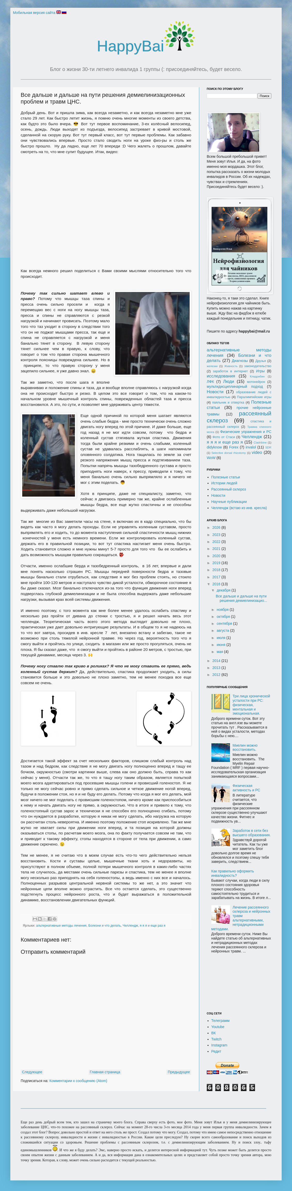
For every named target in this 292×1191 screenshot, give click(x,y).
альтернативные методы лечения (61, 925)
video (257, 452)
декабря (224, 590)
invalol (251, 447)
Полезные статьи (225, 477)
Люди (228, 381)
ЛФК (210, 382)
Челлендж (130, 925)
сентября (225, 623)
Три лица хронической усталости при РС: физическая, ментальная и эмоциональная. (251, 704)
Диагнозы (240, 361)
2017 (216, 577)
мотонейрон (256, 382)
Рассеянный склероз (228, 489)
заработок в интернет (230, 371)
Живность (230, 366)
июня (221, 645)
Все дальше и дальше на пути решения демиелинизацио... (241, 598)
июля (221, 638)
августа (223, 630)
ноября (223, 610)
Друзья (260, 361)
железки (212, 366)
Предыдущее (179, 1072)
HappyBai (146, 46)
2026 (216, 527)
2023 (216, 535)
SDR (268, 447)
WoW (211, 458)
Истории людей (224, 483)
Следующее (32, 1072)
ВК (213, 1033)
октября (224, 616)
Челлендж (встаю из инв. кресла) (239, 508)
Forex (234, 447)
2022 (216, 542)
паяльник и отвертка (228, 402)
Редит (216, 1051)
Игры (260, 371)
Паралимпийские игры (254, 397)
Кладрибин (257, 376)
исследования (221, 376)
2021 (216, 549)
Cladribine (260, 442)
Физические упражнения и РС (245, 432)
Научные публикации (229, 502)
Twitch (216, 1039)
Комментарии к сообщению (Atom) (78, 1081)
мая (220, 652)
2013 (216, 668)
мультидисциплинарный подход (235, 386)
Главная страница (105, 1072)
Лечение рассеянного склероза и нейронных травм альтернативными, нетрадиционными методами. (241, 918)
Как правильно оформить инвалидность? (232, 873)
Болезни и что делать (104, 925)
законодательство (257, 366)
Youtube (218, 1027)
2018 (216, 570)
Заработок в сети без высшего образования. (252, 833)
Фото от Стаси (224, 437)
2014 (216, 661)
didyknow (214, 447)
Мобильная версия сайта (34, 13)
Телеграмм (220, 1021)
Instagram (219, 1045)
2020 (216, 556)
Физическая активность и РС (246, 788)
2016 (216, 584)
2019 (216, 563)
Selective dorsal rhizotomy (228, 452)
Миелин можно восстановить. (245, 747)
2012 (216, 675)
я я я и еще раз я (152, 925)
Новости (215, 391)
